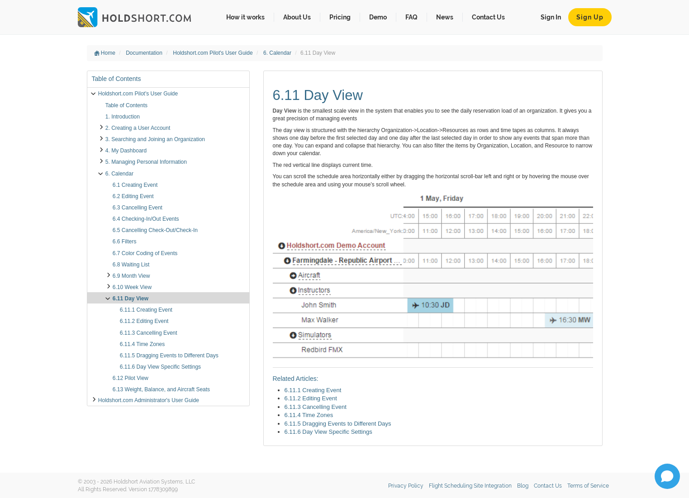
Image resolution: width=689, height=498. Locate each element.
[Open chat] (667, 476)
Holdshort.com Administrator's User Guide (148, 400)
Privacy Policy (405, 486)
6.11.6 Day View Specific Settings (160, 367)
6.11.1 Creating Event (146, 310)
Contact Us (488, 17)
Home (104, 53)
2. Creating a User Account (137, 128)
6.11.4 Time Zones (142, 344)
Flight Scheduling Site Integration (470, 486)
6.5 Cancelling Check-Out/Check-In (155, 230)
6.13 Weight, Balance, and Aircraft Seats (161, 389)
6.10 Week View (132, 287)
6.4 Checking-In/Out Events (146, 219)
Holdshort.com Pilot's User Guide (213, 53)
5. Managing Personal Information (146, 162)
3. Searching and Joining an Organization (155, 139)
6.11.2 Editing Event (144, 321)
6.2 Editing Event (133, 196)
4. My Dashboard (126, 150)
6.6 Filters (125, 241)
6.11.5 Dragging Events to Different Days (169, 355)
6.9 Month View (131, 276)
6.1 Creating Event (135, 185)
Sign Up (589, 17)
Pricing (340, 17)
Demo (378, 17)
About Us (297, 17)
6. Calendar (278, 53)
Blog (522, 486)
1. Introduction (122, 117)
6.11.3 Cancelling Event (148, 333)
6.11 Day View (130, 298)
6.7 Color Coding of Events (145, 253)
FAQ (411, 17)
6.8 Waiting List (131, 264)
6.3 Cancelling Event (137, 207)
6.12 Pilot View (130, 378)
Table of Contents (126, 105)
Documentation (145, 53)
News (444, 17)
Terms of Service (588, 486)
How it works (245, 17)
